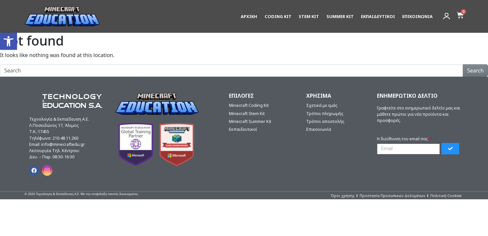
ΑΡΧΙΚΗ (249, 15)
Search (475, 70)
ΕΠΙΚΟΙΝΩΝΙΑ (417, 15)
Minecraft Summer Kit (250, 121)
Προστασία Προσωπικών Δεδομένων (392, 195)
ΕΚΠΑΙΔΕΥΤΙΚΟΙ (378, 15)
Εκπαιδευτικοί (243, 129)
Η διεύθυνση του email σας (403, 139)
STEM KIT (309, 15)
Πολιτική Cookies (445, 195)
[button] (8, 41)
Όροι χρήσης (342, 195)
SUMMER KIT (340, 15)
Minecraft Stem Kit (247, 113)
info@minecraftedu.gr (63, 144)
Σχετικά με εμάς (321, 105)
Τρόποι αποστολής (325, 121)
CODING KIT (278, 15)
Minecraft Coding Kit (249, 105)
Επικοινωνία (318, 129)
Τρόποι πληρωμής (324, 113)
